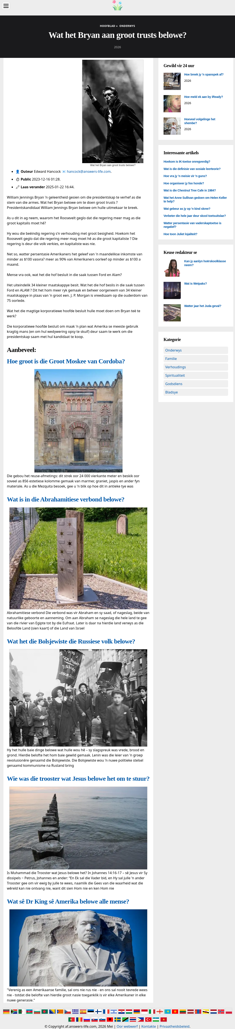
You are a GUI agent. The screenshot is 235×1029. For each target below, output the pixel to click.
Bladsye (171, 392)
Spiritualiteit (175, 375)
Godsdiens (173, 383)
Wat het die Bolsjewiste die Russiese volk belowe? (71, 641)
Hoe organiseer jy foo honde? (184, 183)
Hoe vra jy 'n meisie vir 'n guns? (185, 176)
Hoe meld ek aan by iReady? (203, 97)
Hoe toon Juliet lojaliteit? (180, 234)
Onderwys (173, 350)
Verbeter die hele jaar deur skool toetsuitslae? (195, 216)
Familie (171, 358)
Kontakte (148, 1026)
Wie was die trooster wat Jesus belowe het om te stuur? (78, 778)
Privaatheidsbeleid (175, 1026)
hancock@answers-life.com (89, 171)
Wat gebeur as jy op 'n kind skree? (187, 208)
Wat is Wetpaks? (195, 283)
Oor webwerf (127, 1026)
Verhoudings (175, 367)
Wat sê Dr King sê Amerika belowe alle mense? (68, 901)
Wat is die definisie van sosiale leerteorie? (192, 169)
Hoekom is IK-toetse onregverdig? (187, 161)
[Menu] (6, 6)
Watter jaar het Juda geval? (202, 306)
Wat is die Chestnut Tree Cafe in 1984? (190, 190)
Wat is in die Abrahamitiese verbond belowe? (65, 499)
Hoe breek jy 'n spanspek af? (204, 74)
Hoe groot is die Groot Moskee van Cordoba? (66, 361)
